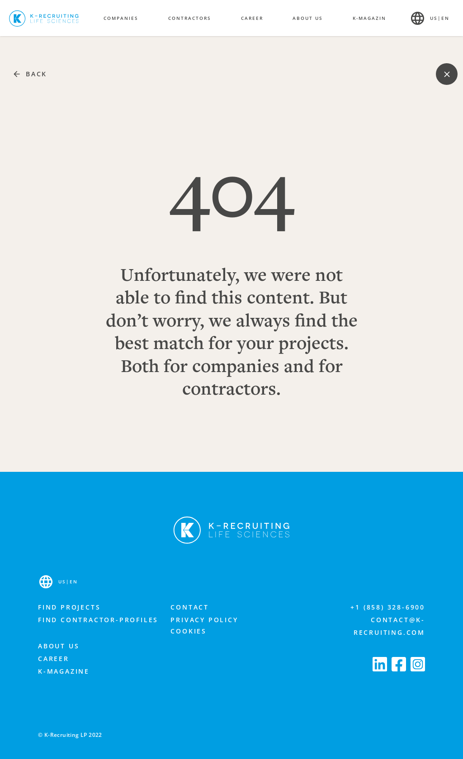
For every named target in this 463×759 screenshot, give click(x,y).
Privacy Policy (204, 619)
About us (58, 646)
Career (53, 658)
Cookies (188, 631)
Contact (189, 607)
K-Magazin (369, 18)
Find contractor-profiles (98, 619)
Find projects (69, 607)
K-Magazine (64, 671)
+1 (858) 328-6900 (387, 607)
